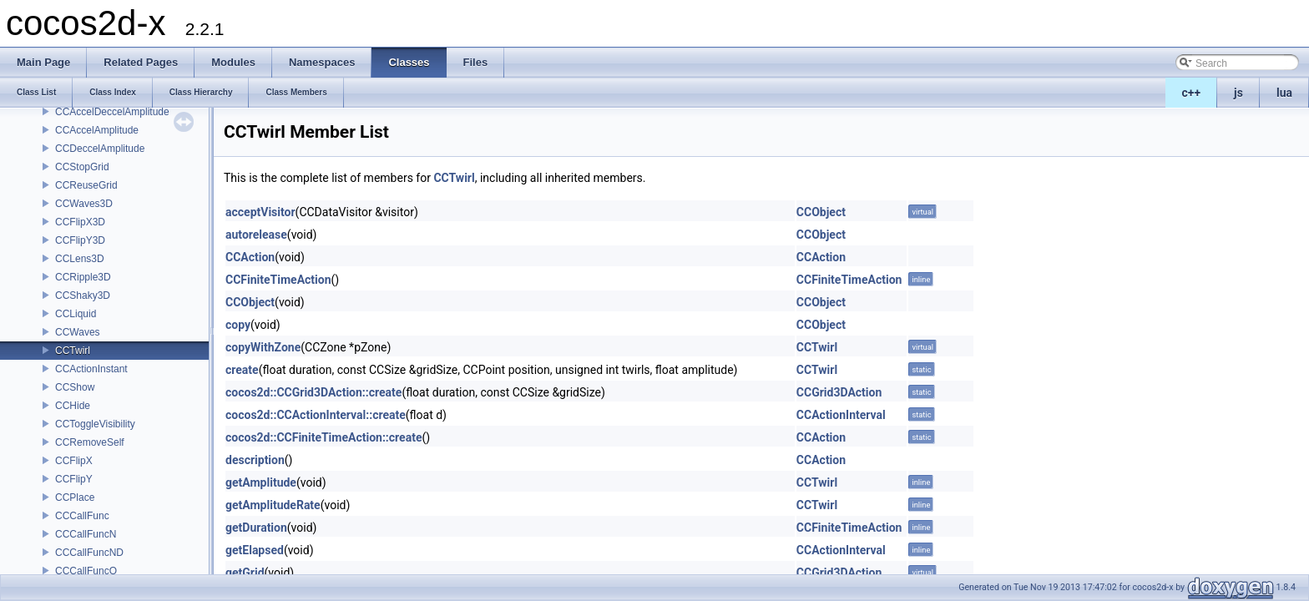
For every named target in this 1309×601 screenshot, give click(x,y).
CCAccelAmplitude (97, 130)
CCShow (74, 387)
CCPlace (74, 497)
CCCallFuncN (85, 534)
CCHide (72, 406)
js (1238, 92)
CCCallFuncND (89, 552)
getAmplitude (260, 482)
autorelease (256, 234)
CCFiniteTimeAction (278, 279)
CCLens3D (79, 259)
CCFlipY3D (80, 240)
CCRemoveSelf (89, 442)
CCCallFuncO (86, 571)
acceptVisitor (260, 212)
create (242, 369)
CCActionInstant (91, 369)
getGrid (245, 572)
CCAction (250, 257)
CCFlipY (74, 479)
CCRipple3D (83, 277)
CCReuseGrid (86, 185)
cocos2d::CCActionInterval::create (315, 415)
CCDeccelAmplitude (99, 148)
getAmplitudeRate (273, 505)
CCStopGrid (82, 167)
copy (237, 324)
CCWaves (77, 332)
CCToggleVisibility (95, 424)
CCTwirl (72, 350)
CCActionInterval (841, 415)
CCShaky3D (82, 295)
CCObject (821, 212)
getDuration (256, 527)
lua (1284, 92)
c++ (1191, 92)
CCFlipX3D (80, 222)
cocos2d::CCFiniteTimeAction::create (323, 437)
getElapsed (254, 550)
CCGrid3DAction (839, 392)
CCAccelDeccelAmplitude (112, 112)
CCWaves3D (84, 204)
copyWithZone (263, 347)
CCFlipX (74, 461)
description (255, 460)
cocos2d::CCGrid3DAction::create (313, 392)
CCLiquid (75, 314)
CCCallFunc (82, 516)
